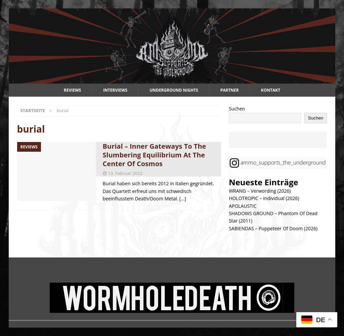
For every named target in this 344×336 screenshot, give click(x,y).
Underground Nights (173, 90)
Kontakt (270, 90)
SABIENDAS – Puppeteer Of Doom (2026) (273, 228)
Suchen (237, 108)
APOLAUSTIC (243, 206)
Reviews (72, 90)
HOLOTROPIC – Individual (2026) (264, 198)
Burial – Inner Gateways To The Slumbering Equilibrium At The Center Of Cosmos (154, 155)
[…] (182, 198)
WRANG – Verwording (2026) (260, 191)
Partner (229, 90)
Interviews (115, 90)
